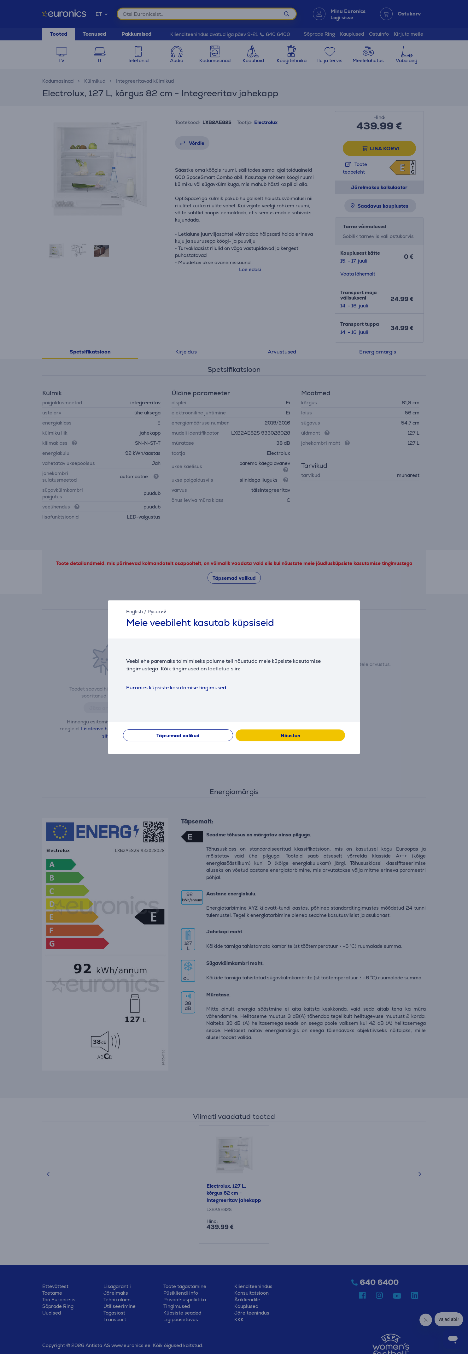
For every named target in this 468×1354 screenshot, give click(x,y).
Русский (157, 612)
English (134, 612)
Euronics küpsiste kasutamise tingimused (176, 687)
